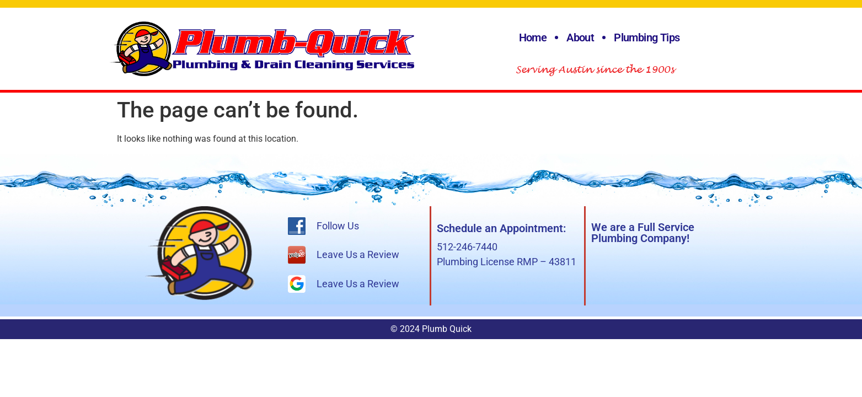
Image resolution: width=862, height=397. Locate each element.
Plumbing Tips (646, 37)
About (580, 37)
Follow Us (338, 226)
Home (533, 37)
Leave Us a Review (358, 254)
